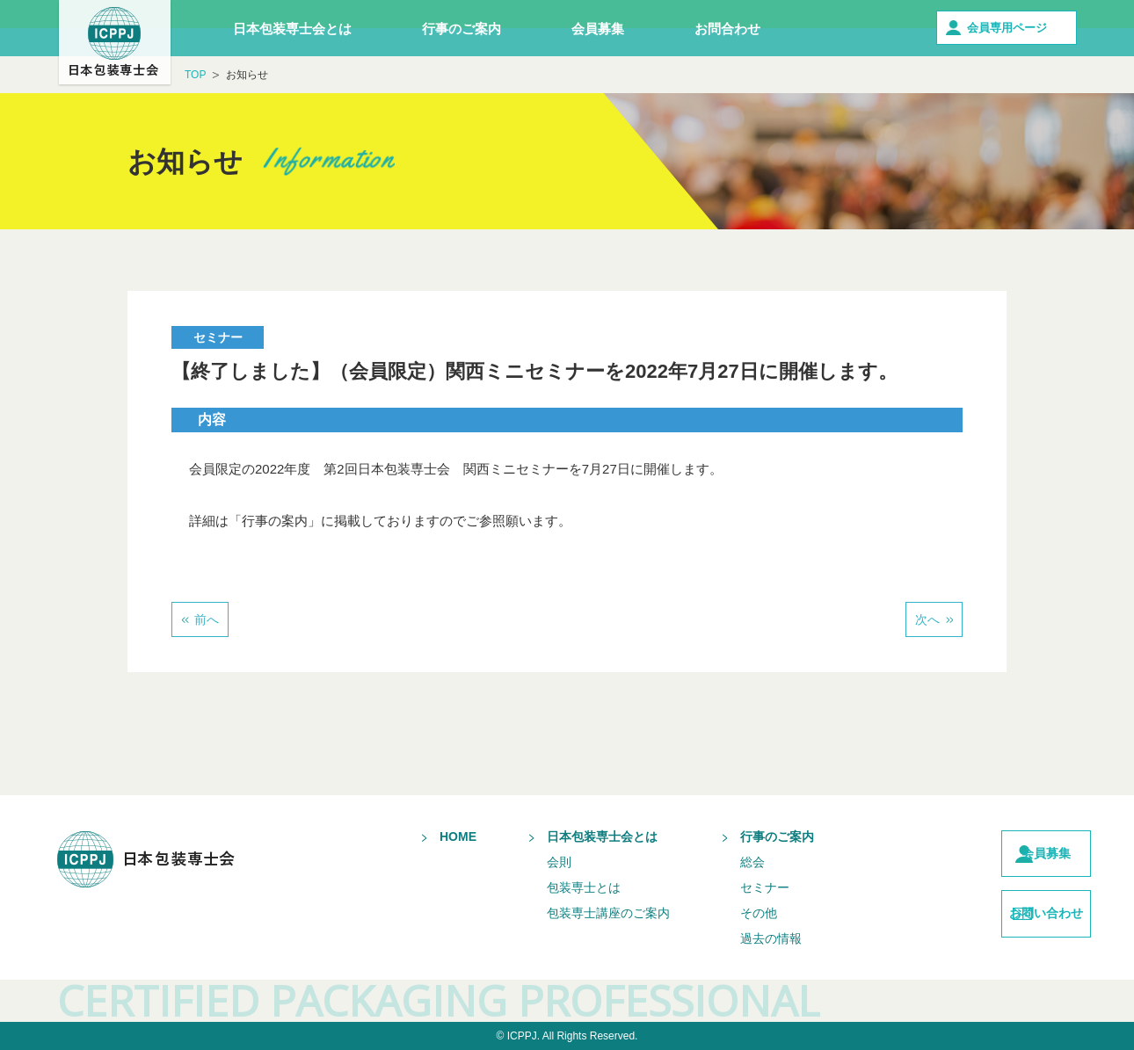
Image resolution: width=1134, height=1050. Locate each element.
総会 (720, 862)
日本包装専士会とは (292, 28)
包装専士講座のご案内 (575, 913)
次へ (927, 619)
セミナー (732, 887)
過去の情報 (738, 938)
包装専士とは (551, 887)
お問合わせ (727, 28)
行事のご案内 (461, 28)
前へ (206, 619)
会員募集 (597, 28)
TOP (195, 75)
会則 (526, 862)
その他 (726, 913)
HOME (425, 836)
